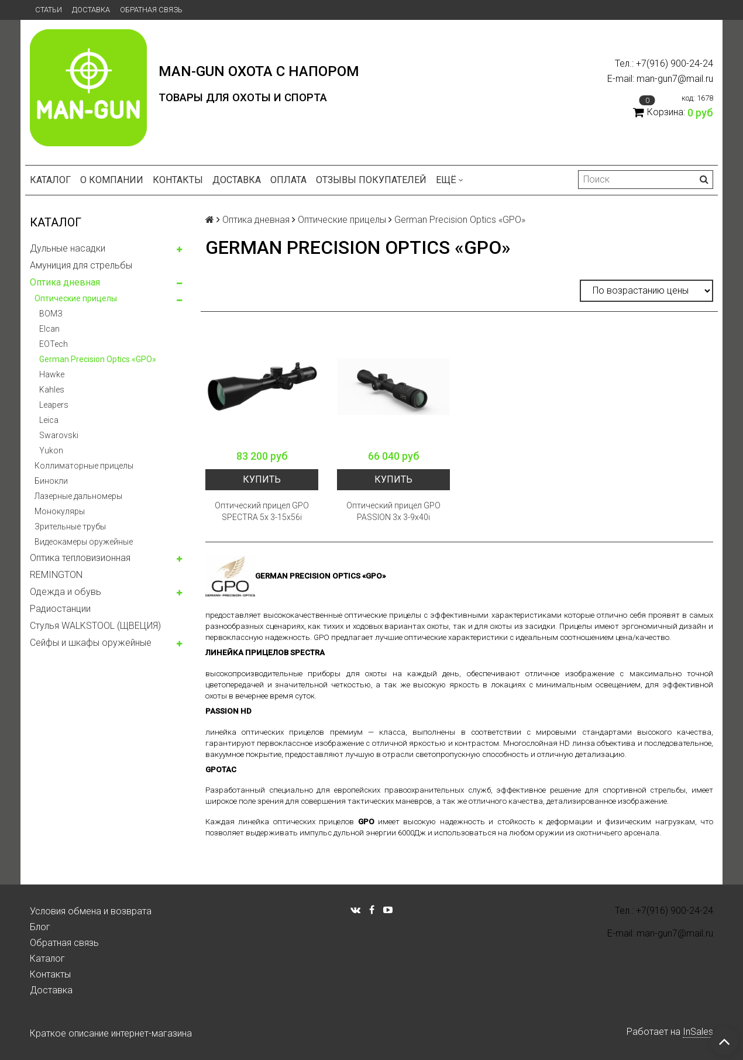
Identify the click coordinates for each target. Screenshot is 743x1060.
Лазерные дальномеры (78, 496)
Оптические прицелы (76, 298)
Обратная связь (151, 9)
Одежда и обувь (65, 591)
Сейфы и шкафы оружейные (91, 642)
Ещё (449, 179)
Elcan (49, 328)
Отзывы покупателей (371, 179)
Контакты (178, 179)
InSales (698, 1031)
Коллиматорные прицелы (84, 465)
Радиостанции (60, 608)
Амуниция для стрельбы (81, 265)
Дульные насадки (67, 248)
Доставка (91, 9)
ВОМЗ (51, 313)
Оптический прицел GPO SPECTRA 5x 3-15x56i (262, 511)
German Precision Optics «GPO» (97, 359)
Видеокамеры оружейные (84, 541)
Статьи (48, 9)
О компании (111, 179)
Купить (262, 479)
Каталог (50, 179)
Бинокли (51, 481)
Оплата (288, 179)
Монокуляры (60, 511)
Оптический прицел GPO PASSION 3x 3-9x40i (393, 511)
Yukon (51, 450)
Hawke (51, 374)
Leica (49, 420)
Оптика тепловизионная (80, 557)
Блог (40, 926)
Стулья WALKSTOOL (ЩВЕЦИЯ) (95, 625)
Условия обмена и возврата (91, 911)
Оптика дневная (65, 282)
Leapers (53, 404)
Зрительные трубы (70, 526)
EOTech (53, 344)
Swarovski (58, 435)
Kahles (51, 389)
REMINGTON (56, 574)
